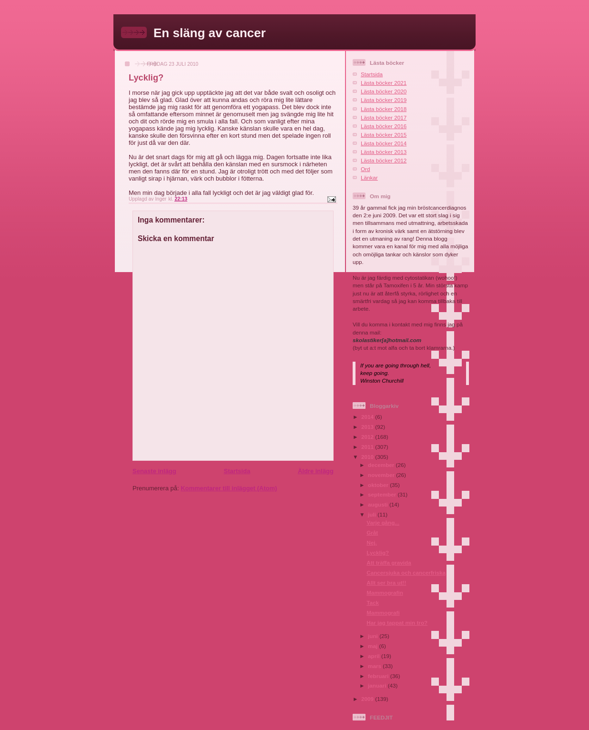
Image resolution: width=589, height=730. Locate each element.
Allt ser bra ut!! (386, 582)
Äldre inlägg (316, 471)
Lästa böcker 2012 (383, 160)
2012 (368, 437)
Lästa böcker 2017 (383, 117)
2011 (368, 447)
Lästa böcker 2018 (383, 109)
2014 (368, 417)
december (382, 465)
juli (372, 514)
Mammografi (383, 612)
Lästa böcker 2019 (383, 100)
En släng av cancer (209, 33)
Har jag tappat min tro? (396, 622)
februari (379, 676)
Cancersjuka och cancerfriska (406, 572)
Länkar (369, 177)
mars (375, 666)
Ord (365, 169)
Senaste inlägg (154, 471)
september (382, 494)
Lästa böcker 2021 (383, 83)
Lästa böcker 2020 (383, 91)
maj (373, 646)
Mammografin (384, 592)
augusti (378, 504)
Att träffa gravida (388, 562)
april (374, 656)
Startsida (236, 471)
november (382, 475)
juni (373, 636)
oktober (379, 485)
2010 (368, 457)
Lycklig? (377, 552)
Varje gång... (382, 522)
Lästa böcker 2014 (383, 143)
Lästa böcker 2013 (383, 152)
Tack (372, 602)
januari (378, 685)
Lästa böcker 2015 (383, 135)
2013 (368, 427)
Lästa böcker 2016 (383, 126)
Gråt (372, 532)
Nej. (371, 542)
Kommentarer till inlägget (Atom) (229, 488)
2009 (368, 699)
